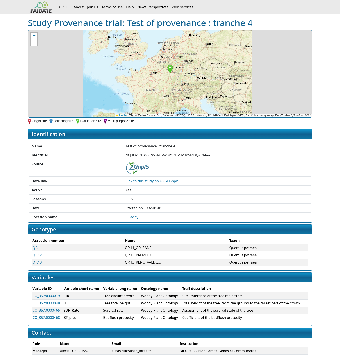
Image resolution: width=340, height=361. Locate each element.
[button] (170, 69)
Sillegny (132, 217)
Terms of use (112, 7)
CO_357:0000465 (46, 310)
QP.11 (37, 247)
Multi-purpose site (121, 121)
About (79, 7)
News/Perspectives (152, 7)
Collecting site (63, 121)
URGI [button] (63, 7)
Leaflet (121, 115)
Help (130, 7)
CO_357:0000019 (46, 295)
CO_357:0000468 (46, 317)
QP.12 (37, 255)
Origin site (39, 121)
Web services (182, 7)
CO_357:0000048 (46, 303)
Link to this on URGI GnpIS (152, 181)
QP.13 (37, 262)
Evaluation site (90, 121)
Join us (92, 7)
